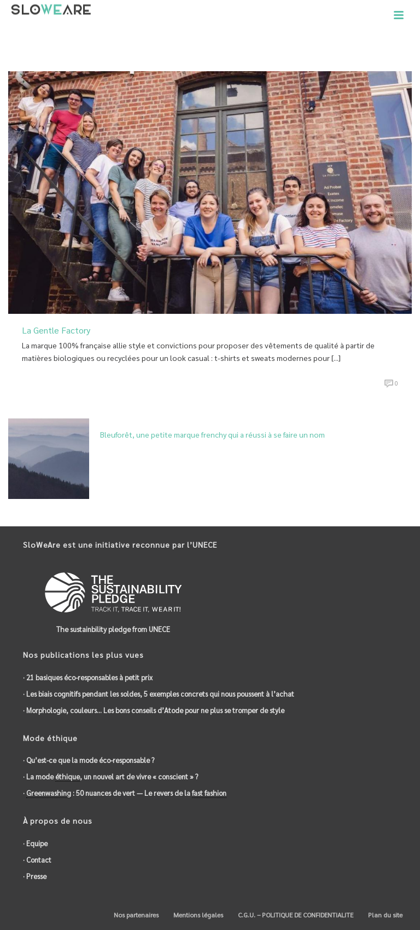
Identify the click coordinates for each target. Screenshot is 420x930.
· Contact (37, 859)
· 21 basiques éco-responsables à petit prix (88, 677)
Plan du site (384, 914)
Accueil (343, 46)
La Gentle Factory (56, 330)
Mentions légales (197, 914)
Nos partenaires (135, 914)
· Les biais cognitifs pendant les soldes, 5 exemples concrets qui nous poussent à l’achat (158, 693)
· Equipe (35, 843)
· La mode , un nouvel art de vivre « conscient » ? (110, 777)
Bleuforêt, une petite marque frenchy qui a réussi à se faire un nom (212, 434)
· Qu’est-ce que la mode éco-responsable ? (88, 760)
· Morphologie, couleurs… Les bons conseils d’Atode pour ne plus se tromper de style (153, 710)
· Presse (34, 876)
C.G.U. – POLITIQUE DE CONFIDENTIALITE (294, 914)
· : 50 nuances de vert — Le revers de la (124, 793)
